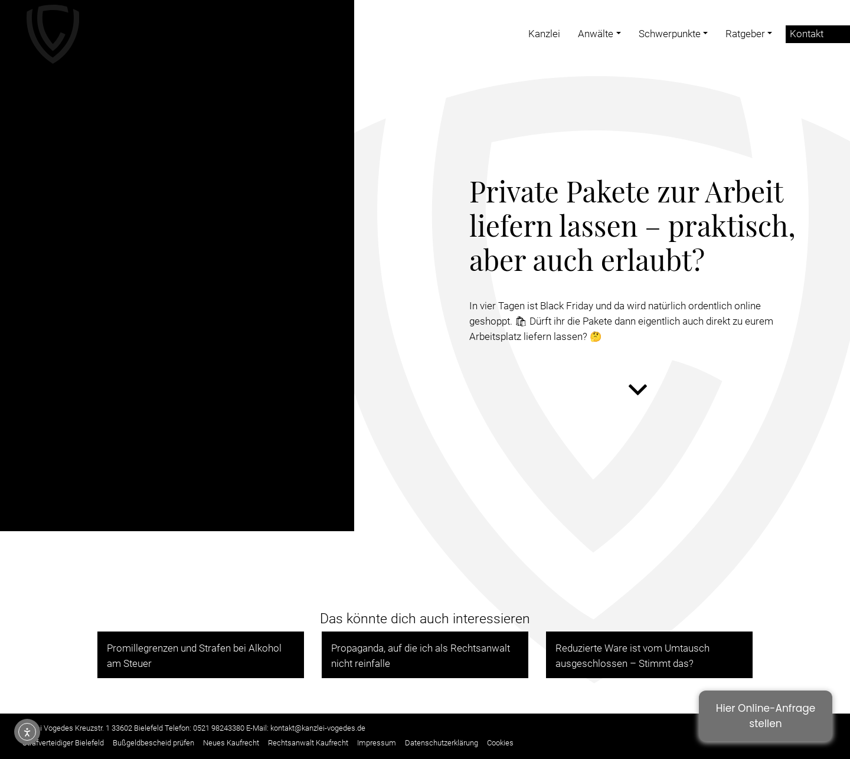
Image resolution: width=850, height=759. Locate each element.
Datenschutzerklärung (441, 742)
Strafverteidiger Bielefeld (63, 742)
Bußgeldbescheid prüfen (153, 742)
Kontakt (806, 34)
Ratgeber (745, 34)
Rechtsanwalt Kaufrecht (308, 742)
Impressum (376, 742)
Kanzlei (544, 34)
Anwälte (595, 34)
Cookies (500, 742)
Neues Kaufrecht (231, 742)
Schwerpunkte (670, 34)
